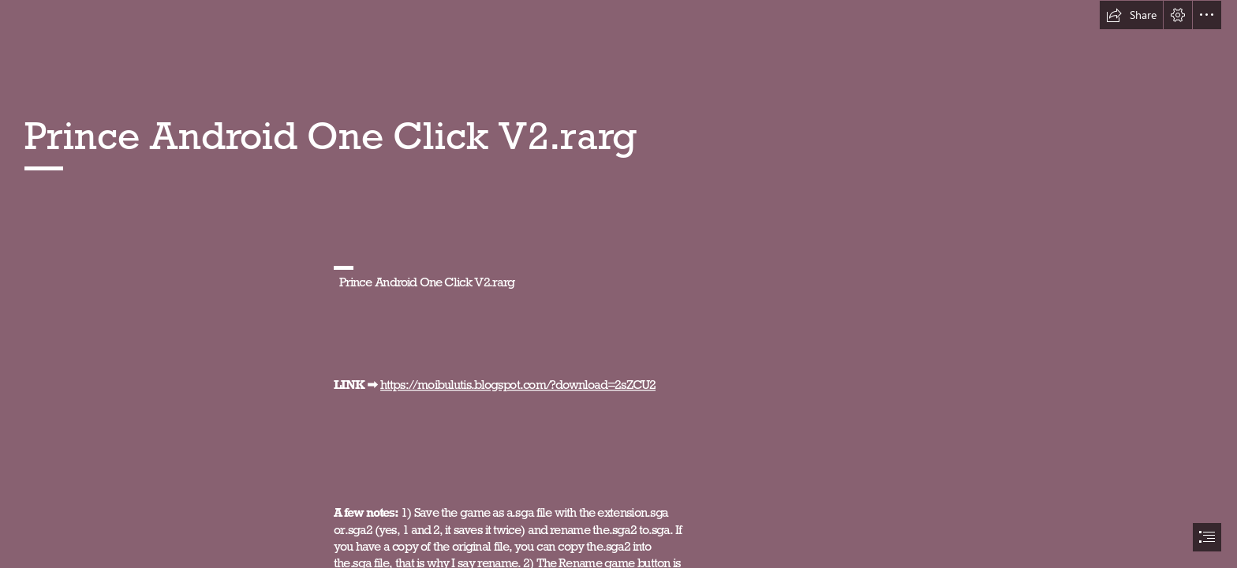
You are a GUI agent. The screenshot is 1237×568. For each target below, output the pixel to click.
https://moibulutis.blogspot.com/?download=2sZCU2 (518, 384)
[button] (1131, 15)
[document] (618, 284)
